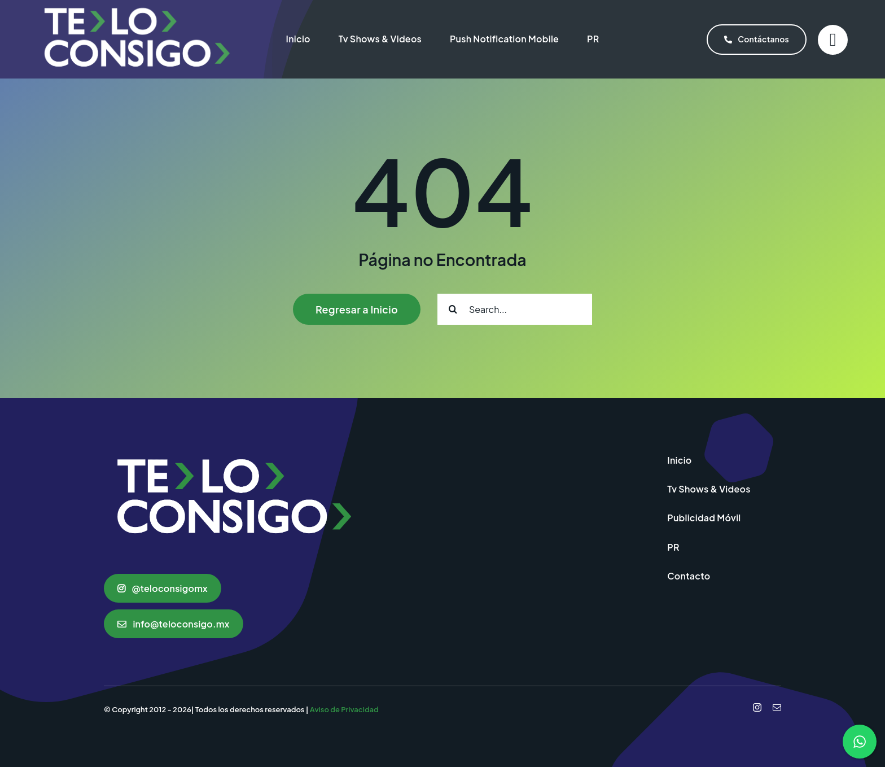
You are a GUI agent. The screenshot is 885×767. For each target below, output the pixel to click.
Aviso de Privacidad (344, 709)
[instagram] (757, 707)
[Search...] (514, 309)
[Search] (452, 309)
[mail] (777, 707)
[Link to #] (833, 40)
